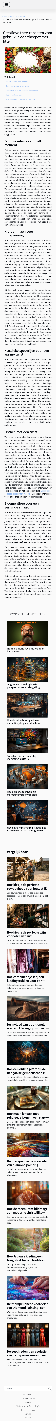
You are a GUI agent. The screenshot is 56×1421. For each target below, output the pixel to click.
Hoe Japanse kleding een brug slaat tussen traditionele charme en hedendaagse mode (28, 1262)
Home (4, 16)
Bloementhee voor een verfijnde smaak (20, 99)
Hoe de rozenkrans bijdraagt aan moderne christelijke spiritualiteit (27, 1212)
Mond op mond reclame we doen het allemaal (25, 650)
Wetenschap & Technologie (28, 1406)
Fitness (28, 1402)
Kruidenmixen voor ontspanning (17, 86)
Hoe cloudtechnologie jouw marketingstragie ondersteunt (24, 721)
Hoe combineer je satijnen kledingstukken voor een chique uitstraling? (25, 981)
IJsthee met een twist (14, 95)
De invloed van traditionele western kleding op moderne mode (27, 1028)
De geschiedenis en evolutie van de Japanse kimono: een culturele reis (27, 1355)
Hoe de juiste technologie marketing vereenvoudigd (22, 793)
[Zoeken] (28, 1388)
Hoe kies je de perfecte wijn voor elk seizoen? (26, 934)
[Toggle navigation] (6, 4)
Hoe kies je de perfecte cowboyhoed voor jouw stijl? (27, 886)
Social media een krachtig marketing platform (21, 757)
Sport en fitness (28, 1394)
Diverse (28, 1413)
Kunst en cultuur (17, 16)
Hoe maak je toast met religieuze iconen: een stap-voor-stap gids (26, 1117)
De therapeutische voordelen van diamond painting (27, 1163)
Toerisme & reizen (28, 1398)
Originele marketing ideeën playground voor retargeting (23, 686)
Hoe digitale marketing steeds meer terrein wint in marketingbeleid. (27, 829)
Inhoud (11, 76)
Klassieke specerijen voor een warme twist (22, 90)
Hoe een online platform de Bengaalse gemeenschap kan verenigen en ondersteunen (27, 1073)
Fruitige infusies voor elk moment (18, 81)
